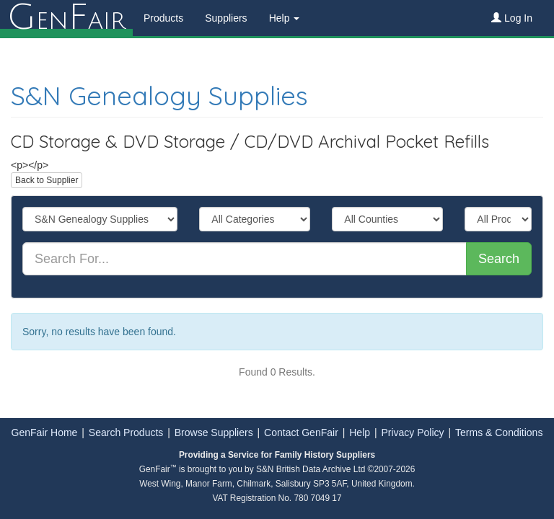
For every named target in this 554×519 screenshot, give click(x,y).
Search (498, 259)
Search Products (126, 432)
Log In (511, 18)
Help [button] (284, 18)
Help (359, 432)
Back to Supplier (46, 180)
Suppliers (226, 18)
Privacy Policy (412, 432)
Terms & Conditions (498, 432)
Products (163, 18)
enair (66, 18)
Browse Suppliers (214, 432)
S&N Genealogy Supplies (159, 95)
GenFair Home (45, 432)
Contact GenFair (301, 432)
